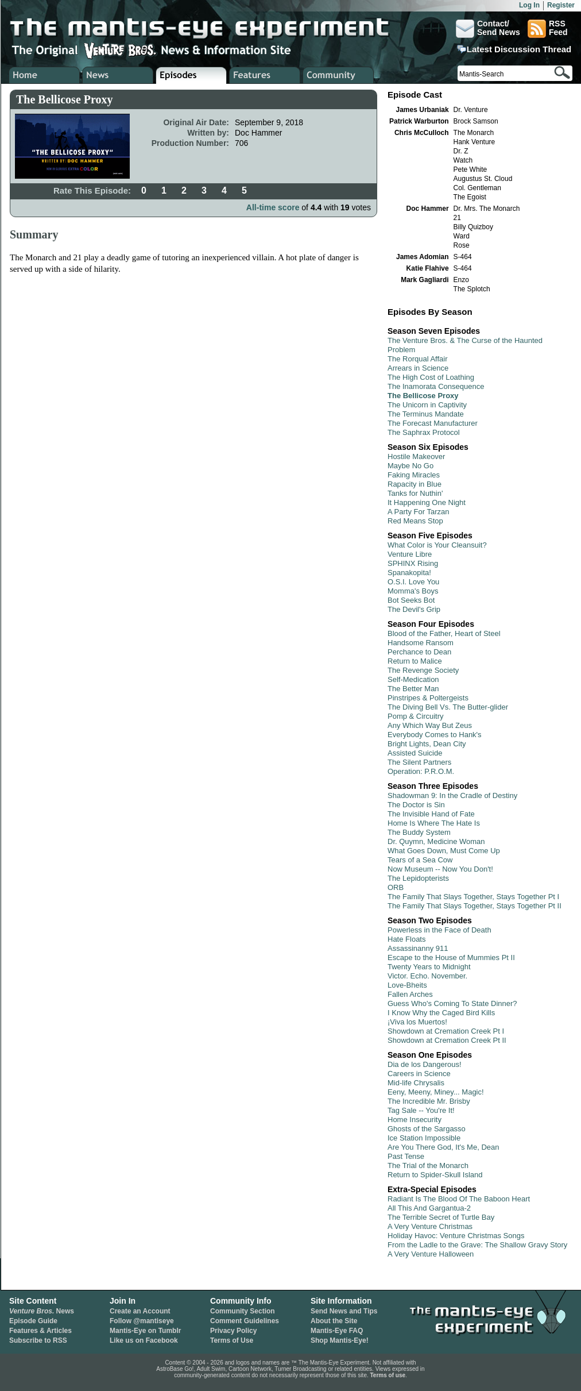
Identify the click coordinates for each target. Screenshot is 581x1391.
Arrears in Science (418, 368)
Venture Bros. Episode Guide (191, 75)
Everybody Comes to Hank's (435, 734)
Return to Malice (415, 661)
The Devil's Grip (414, 609)
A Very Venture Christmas (430, 1226)
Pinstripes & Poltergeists (428, 697)
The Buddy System (419, 832)
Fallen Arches (410, 994)
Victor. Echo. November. (427, 976)
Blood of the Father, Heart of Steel (444, 633)
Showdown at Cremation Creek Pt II (447, 1040)
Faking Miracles (414, 475)
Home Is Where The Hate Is (434, 823)
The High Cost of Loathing (431, 377)
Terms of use (388, 1375)
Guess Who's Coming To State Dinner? (452, 1003)
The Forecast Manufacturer (433, 423)
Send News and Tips (344, 1311)
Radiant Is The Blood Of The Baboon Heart (459, 1199)
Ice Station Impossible (424, 1138)
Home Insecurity (414, 1119)
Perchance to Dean (419, 652)
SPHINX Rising (413, 563)
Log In (529, 5)
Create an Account (140, 1311)
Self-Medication (413, 679)
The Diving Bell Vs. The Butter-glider (448, 707)
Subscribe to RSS (38, 1340)
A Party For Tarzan (418, 511)
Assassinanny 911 (418, 948)
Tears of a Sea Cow (420, 860)
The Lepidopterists (418, 878)
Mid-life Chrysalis (416, 1082)
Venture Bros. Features (265, 75)
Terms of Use (231, 1340)
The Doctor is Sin (416, 804)
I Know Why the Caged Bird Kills (441, 1012)
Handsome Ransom (421, 642)
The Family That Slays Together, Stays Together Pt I (473, 896)
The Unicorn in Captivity (427, 404)
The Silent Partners (419, 762)
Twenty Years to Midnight (429, 966)
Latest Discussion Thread (519, 49)
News (41, 1311)
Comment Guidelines (244, 1321)
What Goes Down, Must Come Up (444, 850)
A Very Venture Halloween (431, 1254)
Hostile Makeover (416, 456)
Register (561, 5)
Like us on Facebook (144, 1340)
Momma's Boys (413, 591)
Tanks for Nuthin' (415, 493)
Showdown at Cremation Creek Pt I (446, 1031)
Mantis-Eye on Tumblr (145, 1331)
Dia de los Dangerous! (425, 1064)
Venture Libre (410, 554)
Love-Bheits (407, 985)
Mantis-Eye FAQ (337, 1331)
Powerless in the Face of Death (439, 930)
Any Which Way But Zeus (430, 725)
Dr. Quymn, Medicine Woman (436, 841)
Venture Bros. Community (338, 75)
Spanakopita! (409, 572)
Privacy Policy (233, 1331)
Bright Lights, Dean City (427, 743)
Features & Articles (40, 1331)
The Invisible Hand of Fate (431, 814)
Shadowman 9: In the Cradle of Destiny (452, 795)
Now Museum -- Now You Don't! (440, 869)
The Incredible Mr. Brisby (429, 1101)
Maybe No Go (410, 465)
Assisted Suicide (415, 753)
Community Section (242, 1311)
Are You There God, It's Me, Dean (443, 1147)
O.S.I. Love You (413, 581)
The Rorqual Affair (418, 359)
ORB (396, 887)
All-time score (273, 207)
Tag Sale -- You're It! (421, 1110)
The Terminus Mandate (426, 414)
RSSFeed (548, 29)
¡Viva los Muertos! (417, 1022)
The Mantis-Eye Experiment (211, 28)
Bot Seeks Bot (411, 600)
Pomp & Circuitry (416, 716)
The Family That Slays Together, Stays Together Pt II (474, 905)
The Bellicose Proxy (423, 395)
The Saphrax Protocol (424, 432)
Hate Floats (406, 939)
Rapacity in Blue (414, 484)
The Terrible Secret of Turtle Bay (441, 1217)
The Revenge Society (423, 670)
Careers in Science (419, 1073)
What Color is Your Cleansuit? (437, 545)
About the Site (334, 1321)
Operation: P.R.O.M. (421, 771)
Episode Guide (33, 1321)
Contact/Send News (488, 29)
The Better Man (413, 688)
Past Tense (406, 1156)
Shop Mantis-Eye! (340, 1340)
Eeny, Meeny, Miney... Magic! (436, 1092)
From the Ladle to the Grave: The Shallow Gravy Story (477, 1244)
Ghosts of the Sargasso (427, 1128)
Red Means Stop (415, 521)
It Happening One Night (427, 502)
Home (44, 75)
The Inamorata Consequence (436, 386)
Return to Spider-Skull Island (435, 1174)
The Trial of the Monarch (428, 1165)
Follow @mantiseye (142, 1321)
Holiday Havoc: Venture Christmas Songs (456, 1235)
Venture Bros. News (118, 75)
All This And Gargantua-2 (429, 1208)
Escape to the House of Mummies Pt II (451, 957)
